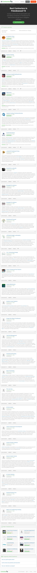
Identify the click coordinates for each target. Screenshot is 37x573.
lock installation (19, 156)
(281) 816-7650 (4, 280)
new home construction (21, 343)
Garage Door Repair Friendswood (13, 318)
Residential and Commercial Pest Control (28, 416)
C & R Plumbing (10, 542)
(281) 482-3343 (4, 297)
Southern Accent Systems (11, 301)
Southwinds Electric (10, 132)
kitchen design (29, 260)
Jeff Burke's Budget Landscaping (13, 235)
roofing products (24, 83)
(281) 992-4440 (4, 198)
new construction (9, 138)
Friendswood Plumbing (11, 353)
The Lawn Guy (9, 389)
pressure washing (18, 399)
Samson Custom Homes (11, 456)
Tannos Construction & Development (14, 426)
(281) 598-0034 (4, 452)
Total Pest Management (11, 335)
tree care (21, 227)
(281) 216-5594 (4, 248)
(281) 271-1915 (4, 88)
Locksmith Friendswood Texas (12, 151)
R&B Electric (9, 92)
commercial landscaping (26, 239)
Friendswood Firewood (11, 219)
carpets (4, 60)
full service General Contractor (8, 305)
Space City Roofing (10, 370)
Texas (7, 4)
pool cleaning (31, 273)
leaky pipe (28, 360)
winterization (29, 399)
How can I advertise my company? (8, 565)
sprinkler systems (21, 190)
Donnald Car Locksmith (11, 168)
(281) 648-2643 (4, 265)
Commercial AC (15, 44)
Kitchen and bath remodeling (24, 30)
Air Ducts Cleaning (10, 474)
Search (27, 1)
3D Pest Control (9, 407)
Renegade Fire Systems (11, 185)
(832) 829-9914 (4, 70)
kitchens (13, 259)
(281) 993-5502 (4, 438)
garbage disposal (5, 361)
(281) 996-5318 (4, 314)
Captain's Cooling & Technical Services (14, 113)
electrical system (6, 100)
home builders (18, 448)
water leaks (13, 499)
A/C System (6, 515)
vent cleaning (5, 484)
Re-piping (29, 30)
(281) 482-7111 (4, 367)
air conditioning (26, 118)
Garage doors (12, 30)
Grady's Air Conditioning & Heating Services (16, 549)
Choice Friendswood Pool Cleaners (13, 269)
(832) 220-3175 (4, 164)
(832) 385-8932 (4, 403)
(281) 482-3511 (4, 231)
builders (28, 461)
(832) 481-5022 (4, 331)
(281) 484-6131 (4, 422)
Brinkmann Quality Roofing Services (14, 74)
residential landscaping (8, 240)
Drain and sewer (4, 30)
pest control (21, 341)
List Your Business (21, 571)
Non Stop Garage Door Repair (30, 530)
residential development (11, 140)
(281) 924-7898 (4, 129)
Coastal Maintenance (10, 284)
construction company (22, 431)
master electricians (10, 141)
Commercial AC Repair (5, 40)
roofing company (5, 375)
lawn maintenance (20, 398)
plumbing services (5, 359)
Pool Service (10, 273)
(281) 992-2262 (4, 470)
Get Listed (33, 1)
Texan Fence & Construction (13, 530)
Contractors (3, 4)
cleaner (20, 62)
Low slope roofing (5, 78)
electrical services (12, 102)
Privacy (31, 571)
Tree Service (13, 223)
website (9, 70)
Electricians (31, 101)
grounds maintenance (31, 288)
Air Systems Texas (10, 36)
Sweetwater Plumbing (12, 536)
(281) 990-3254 (4, 147)
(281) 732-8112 (4, 109)
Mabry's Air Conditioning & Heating (13, 509)
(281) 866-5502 (4, 385)
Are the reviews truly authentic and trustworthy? (11, 562)
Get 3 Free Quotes (18, 22)
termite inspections (10, 346)
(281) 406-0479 (4, 181)
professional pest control (6, 416)
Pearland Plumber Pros (11, 492)
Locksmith (22, 159)
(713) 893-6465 (4, 488)
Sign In (27, 571)
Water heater (4, 31)
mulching (13, 399)
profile (14, 70)
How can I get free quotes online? (8, 559)
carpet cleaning (12, 64)
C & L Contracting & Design (12, 252)
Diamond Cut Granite (28, 549)
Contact (35, 571)
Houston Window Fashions (12, 442)
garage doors (8, 322)
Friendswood (12, 4)
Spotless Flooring (10, 54)
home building (32, 460)
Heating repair (13, 40)
